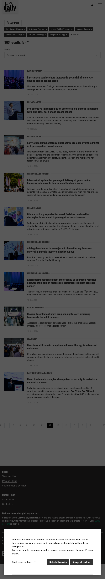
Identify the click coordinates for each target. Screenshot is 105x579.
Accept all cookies (81, 562)
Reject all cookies (58, 562)
